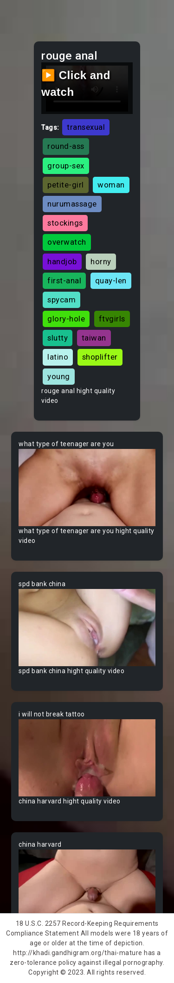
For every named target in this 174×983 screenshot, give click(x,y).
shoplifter (100, 356)
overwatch (66, 242)
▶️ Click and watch (75, 83)
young (58, 376)
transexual (86, 127)
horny (100, 261)
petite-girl (65, 184)
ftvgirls (112, 318)
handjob (62, 261)
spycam (61, 299)
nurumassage (72, 203)
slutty (57, 337)
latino (57, 356)
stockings (65, 222)
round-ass (65, 146)
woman (111, 184)
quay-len (111, 280)
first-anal (64, 280)
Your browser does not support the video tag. (87, 487)
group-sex (65, 165)
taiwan (94, 337)
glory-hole (66, 318)
